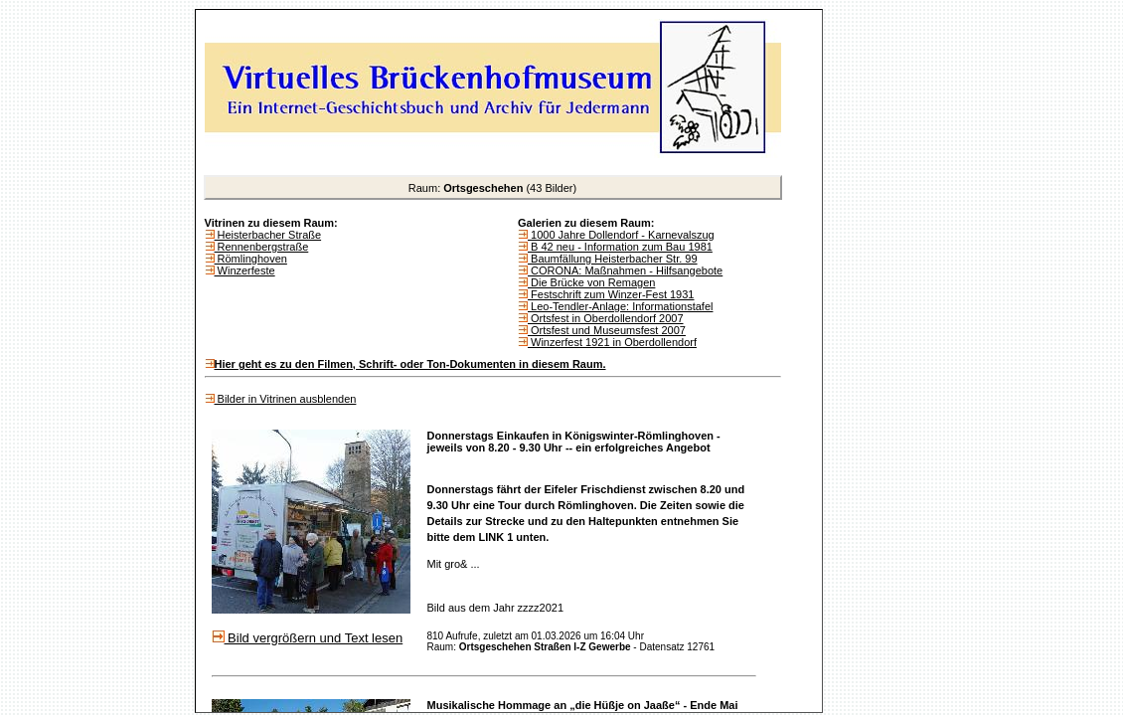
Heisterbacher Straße (268, 235)
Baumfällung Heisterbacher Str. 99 (613, 259)
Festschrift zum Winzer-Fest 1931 (611, 294)
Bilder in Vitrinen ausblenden (286, 399)
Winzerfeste (245, 270)
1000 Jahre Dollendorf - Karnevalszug (621, 235)
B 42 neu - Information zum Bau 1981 (620, 247)
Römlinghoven (251, 259)
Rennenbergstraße (262, 247)
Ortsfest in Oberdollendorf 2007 (606, 318)
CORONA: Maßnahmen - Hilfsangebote (625, 270)
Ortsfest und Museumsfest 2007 (607, 330)
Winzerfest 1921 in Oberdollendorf (612, 342)
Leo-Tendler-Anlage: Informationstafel (621, 306)
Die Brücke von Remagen (591, 282)
